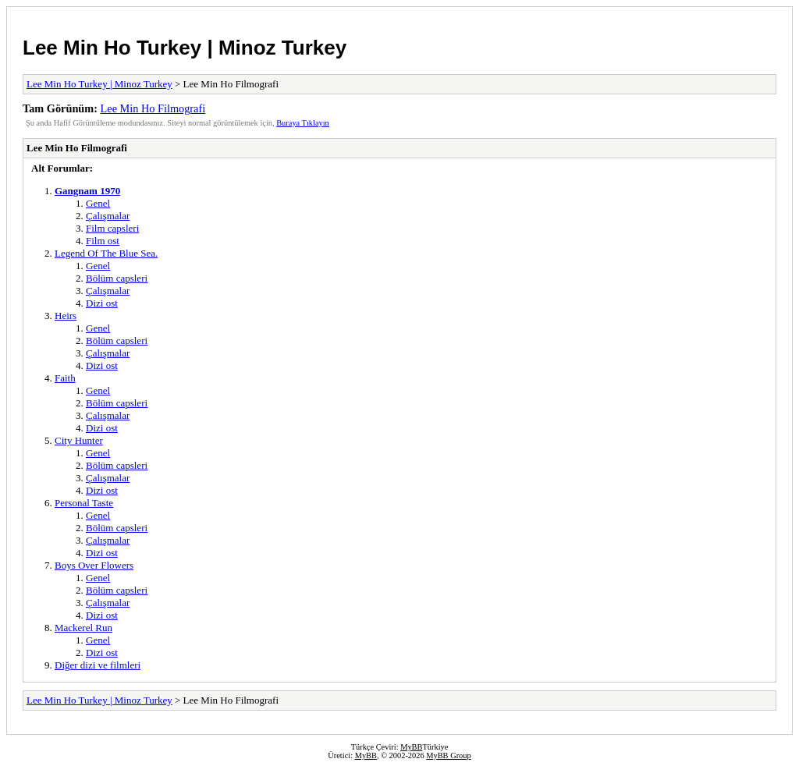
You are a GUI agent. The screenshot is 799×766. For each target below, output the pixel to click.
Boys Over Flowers (94, 565)
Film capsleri (112, 228)
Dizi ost (102, 303)
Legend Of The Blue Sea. (106, 253)
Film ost (102, 240)
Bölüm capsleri (116, 278)
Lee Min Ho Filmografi (153, 108)
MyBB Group (448, 755)
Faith (65, 378)
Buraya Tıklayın (302, 123)
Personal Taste (84, 503)
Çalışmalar (108, 216)
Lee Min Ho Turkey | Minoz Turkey (184, 47)
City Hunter (79, 440)
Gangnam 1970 (87, 191)
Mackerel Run (83, 627)
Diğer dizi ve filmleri (97, 665)
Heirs (65, 315)
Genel (98, 203)
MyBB (411, 747)
